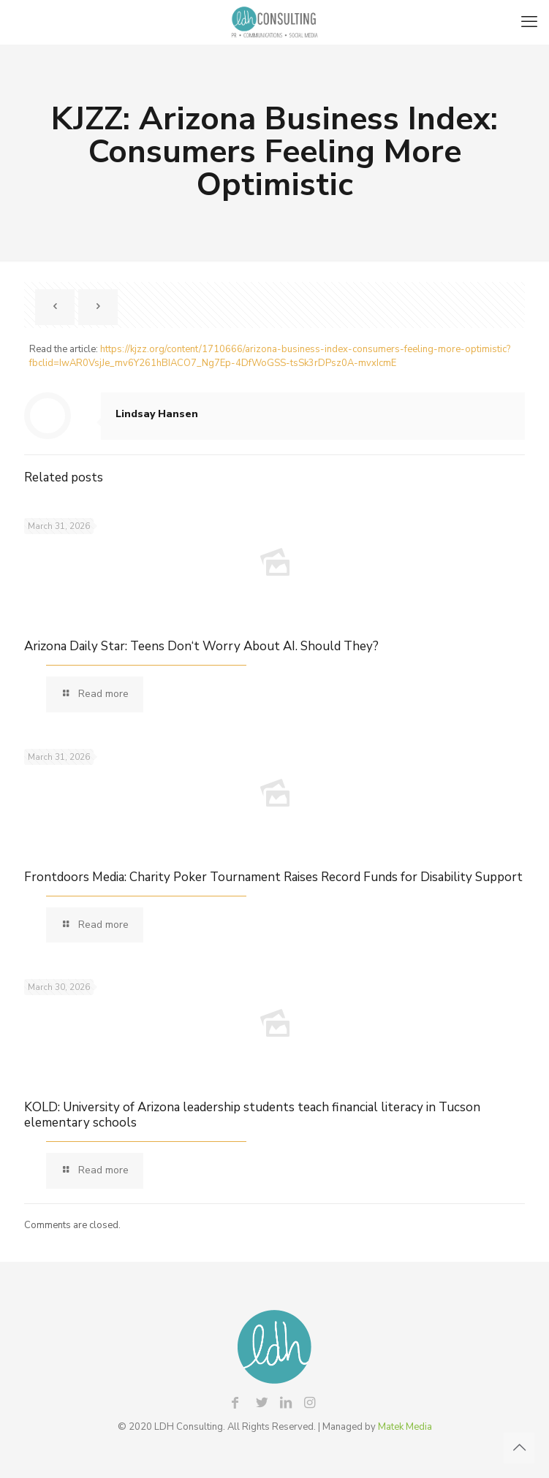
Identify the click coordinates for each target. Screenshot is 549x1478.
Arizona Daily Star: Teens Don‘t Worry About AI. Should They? (201, 646)
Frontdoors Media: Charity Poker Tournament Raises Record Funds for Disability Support (273, 877)
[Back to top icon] (519, 1448)
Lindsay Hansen (157, 414)
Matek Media (405, 1426)
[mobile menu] (529, 21)
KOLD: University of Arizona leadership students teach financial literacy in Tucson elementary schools (252, 1115)
